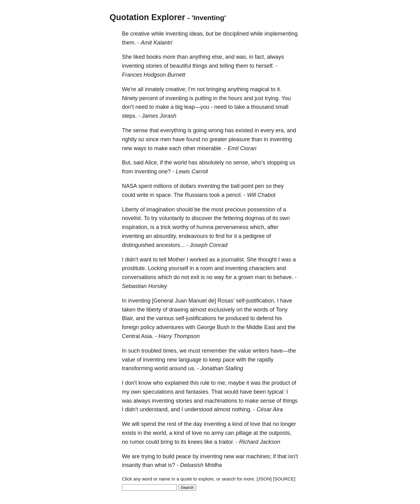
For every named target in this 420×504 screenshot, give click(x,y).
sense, (241, 162)
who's (258, 162)
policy (148, 327)
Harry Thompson (179, 336)
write (143, 195)
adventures (170, 327)
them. (129, 43)
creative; (176, 89)
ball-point (242, 186)
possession (261, 209)
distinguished (138, 245)
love (255, 424)
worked (199, 259)
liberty (153, 310)
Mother (176, 259)
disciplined (236, 34)
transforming (137, 368)
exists (129, 433)
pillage (244, 433)
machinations (221, 401)
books (153, 57)
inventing (177, 34)
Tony (281, 310)
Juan (181, 301)
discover (202, 218)
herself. (265, 66)
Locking (157, 268)
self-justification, (255, 301)
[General (162, 301)
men (165, 139)
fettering (233, 218)
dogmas (255, 218)
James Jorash (159, 116)
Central (131, 336)
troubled (152, 351)
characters (262, 268)
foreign (130, 327)
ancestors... (170, 245)
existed (244, 130)
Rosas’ (226, 301)
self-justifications (196, 318)
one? (165, 171)
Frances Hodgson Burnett (153, 75)
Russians (196, 195)
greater (218, 139)
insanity (131, 465)
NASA (129, 186)
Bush (223, 327)
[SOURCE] (284, 478)
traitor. (226, 442)
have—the (283, 351)
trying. (272, 98)
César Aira (269, 409)
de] (212, 301)
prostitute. (134, 268)
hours (235, 98)
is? (171, 465)
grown (245, 277)
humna (205, 227)
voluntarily (171, 218)
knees (195, 442)
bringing (216, 89)
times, (170, 351)
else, (218, 57)
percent (148, 98)
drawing (179, 310)
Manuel (198, 301)
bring (167, 442)
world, (160, 433)
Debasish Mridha (201, 465)
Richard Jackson (259, 442)
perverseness (231, 227)
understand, (154, 409)
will (135, 424)
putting (203, 98)
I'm (191, 89)
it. (279, 89)
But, (127, 162)
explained (177, 383)
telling (227, 66)
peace (183, 456)
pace (229, 360)
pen (259, 186)
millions (163, 186)
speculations (158, 392)
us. (192, 368)
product (280, 383)
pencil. (234, 195)
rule (205, 383)
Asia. (147, 336)
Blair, (128, 318)
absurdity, (165, 236)
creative (140, 34)
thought (267, 259)
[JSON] (264, 478)
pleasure (239, 139)
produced (237, 318)
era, (280, 130)
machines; (258, 456)
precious (235, 209)
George (206, 327)
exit (195, 277)
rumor (137, 442)
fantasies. (198, 392)
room (206, 268)
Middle (254, 327)
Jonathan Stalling (222, 368)
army (217, 433)
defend (265, 318)
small (281, 107)
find (219, 236)
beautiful (180, 66)
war (239, 456)
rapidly (265, 360)
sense (140, 130)
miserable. (210, 148)
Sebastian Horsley (144, 286)
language (190, 360)
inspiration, (135, 227)
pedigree (254, 236)
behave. (283, 277)
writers (261, 351)
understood (198, 409)
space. (164, 195)
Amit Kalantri (156, 43)
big (179, 107)
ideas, (196, 34)
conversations (139, 277)
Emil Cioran (242, 148)
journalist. (233, 259)
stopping (277, 162)
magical (259, 89)
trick (166, 227)
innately (154, 89)
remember (214, 351)
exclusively (221, 310)
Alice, (152, 162)
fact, (260, 57)
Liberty (130, 209)
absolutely (211, 162)
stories (154, 66)
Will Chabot (261, 195)
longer (288, 424)
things (200, 66)
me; (222, 383)
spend (148, 424)
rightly (129, 139)
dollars (188, 186)
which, (258, 227)
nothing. (242, 409)
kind (237, 424)
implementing (281, 34)
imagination (160, 209)
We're (129, 89)
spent (145, 186)
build (168, 456)
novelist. (132, 218)
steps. (129, 116)
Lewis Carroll (192, 171)
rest (171, 424)
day (197, 424)
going (200, 130)
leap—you (196, 107)
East (269, 327)
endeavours (193, 236)
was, (242, 57)
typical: (276, 392)
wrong (215, 130)
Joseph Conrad (208, 245)
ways (140, 148)
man (260, 277)
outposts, (280, 433)
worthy (180, 227)
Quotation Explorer (147, 17)
